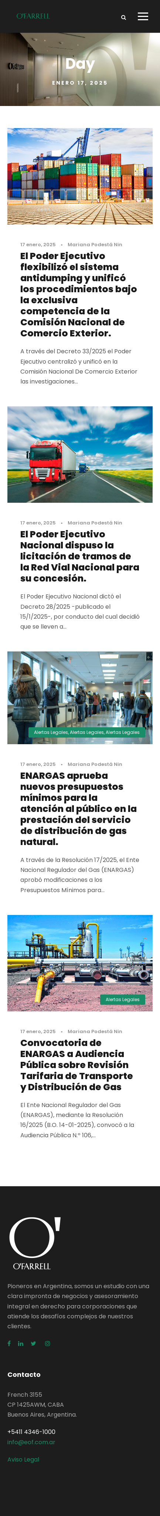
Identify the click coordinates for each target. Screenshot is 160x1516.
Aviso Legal (23, 1459)
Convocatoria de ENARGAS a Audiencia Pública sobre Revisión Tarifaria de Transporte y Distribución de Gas (76, 1064)
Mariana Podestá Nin (95, 244)
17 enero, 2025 (38, 244)
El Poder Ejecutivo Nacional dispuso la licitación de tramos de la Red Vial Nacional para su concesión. (79, 556)
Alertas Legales (51, 732)
